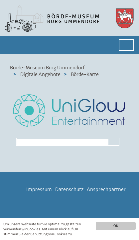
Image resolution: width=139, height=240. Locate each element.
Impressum (39, 189)
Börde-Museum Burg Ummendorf (47, 68)
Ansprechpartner (106, 189)
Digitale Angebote (40, 74)
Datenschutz (69, 189)
